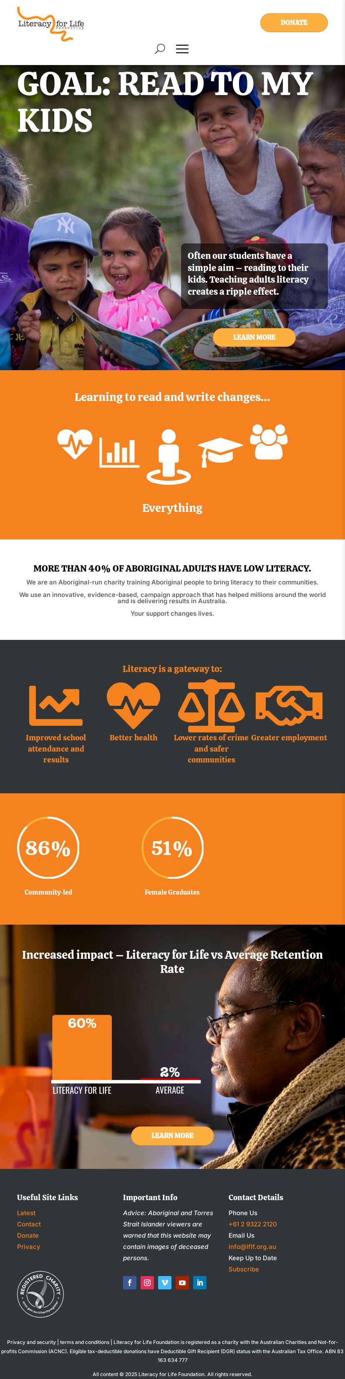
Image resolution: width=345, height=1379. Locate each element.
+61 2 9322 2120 (253, 1224)
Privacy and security (31, 1342)
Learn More (254, 337)
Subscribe (244, 1269)
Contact (29, 1224)
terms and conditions (84, 1342)
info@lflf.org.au (252, 1247)
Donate (294, 22)
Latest (26, 1213)
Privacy (28, 1247)
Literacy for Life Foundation (171, 1374)
